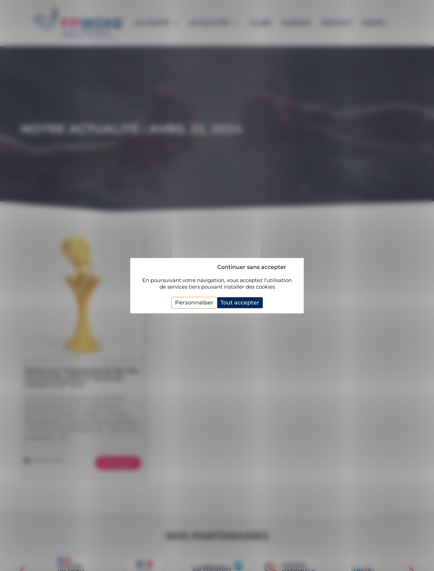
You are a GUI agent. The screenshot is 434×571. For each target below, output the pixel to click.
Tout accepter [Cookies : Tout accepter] (239, 302)
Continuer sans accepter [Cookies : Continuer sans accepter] (251, 267)
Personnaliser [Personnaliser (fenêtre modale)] (194, 302)
